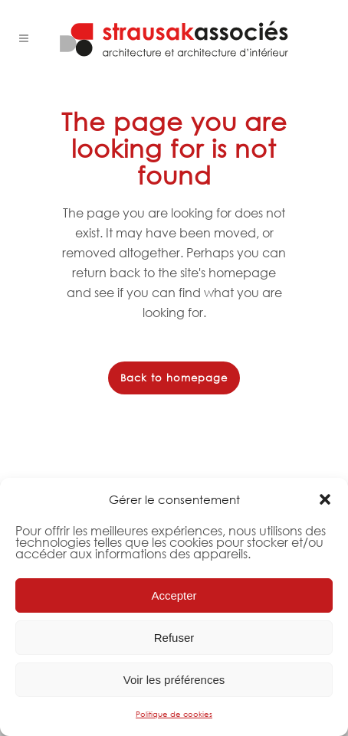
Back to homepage (174, 377)
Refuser (174, 637)
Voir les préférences (174, 679)
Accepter (173, 595)
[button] (325, 499)
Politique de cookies (174, 714)
